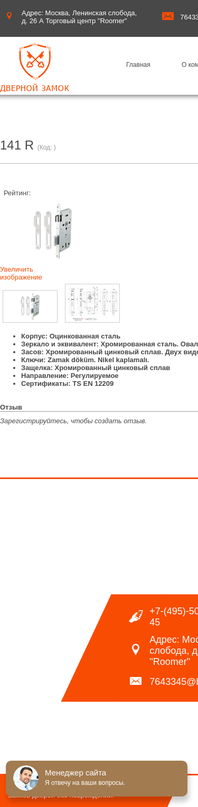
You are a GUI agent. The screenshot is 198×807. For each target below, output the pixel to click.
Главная (138, 64)
